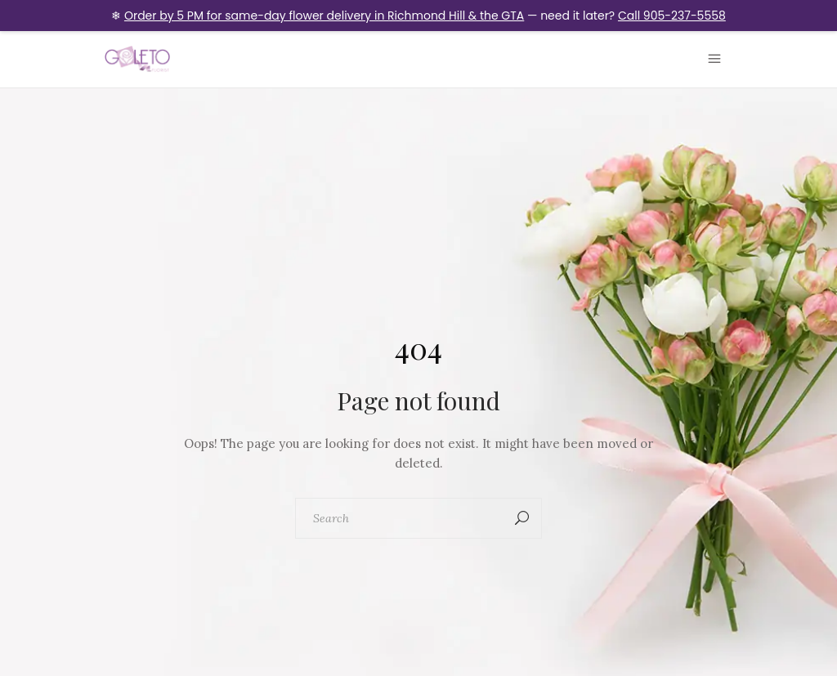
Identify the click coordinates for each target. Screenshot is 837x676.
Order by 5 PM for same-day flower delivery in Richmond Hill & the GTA (324, 15)
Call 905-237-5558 (672, 15)
